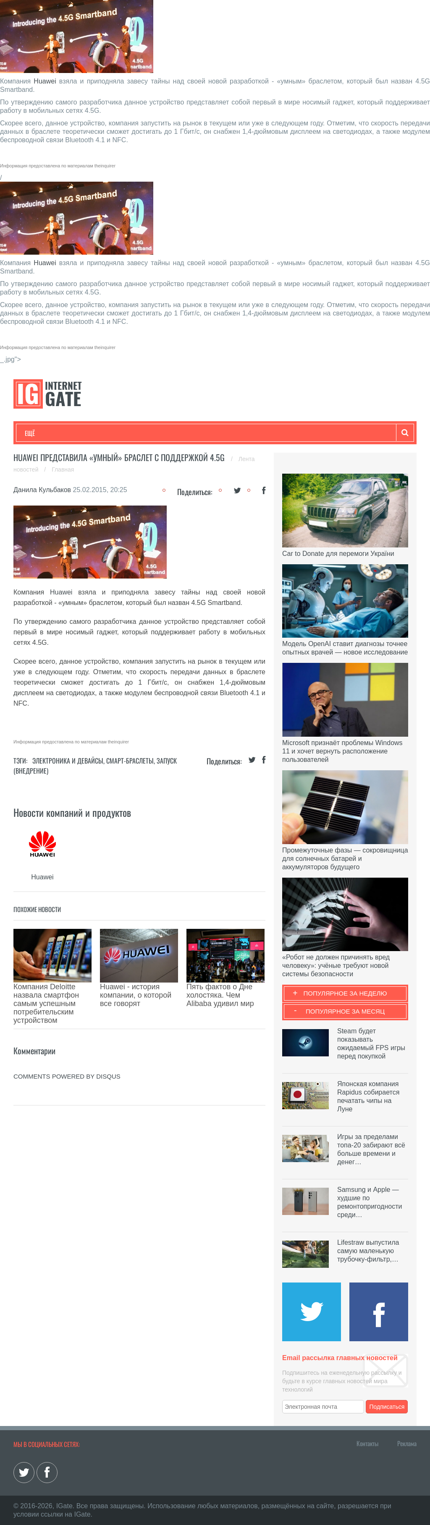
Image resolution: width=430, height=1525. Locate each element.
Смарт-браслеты (130, 761)
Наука (162, 433)
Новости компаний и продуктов (72, 812)
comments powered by (67, 1038)
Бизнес (128, 433)
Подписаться (387, 1406)
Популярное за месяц (345, 1011)
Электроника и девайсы (67, 761)
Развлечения (85, 433)
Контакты (367, 1443)
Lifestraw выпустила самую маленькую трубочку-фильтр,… (368, 1251)
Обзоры (240, 433)
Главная (63, 469)
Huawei (45, 81)
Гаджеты (278, 433)
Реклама (407, 1443)
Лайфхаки (200, 433)
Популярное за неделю (345, 993)
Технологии (40, 433)
